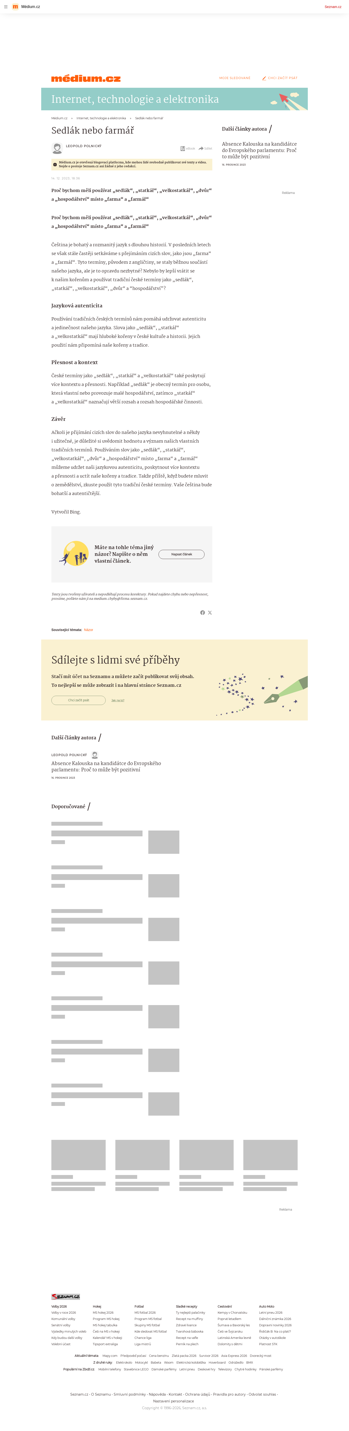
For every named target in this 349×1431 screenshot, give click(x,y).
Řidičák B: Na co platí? (275, 1331)
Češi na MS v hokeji (106, 1331)
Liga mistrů (143, 1344)
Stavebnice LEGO (136, 1369)
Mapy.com (110, 1356)
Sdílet (205, 149)
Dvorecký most (260, 1356)
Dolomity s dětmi (230, 1344)
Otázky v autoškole (272, 1338)
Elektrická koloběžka (191, 1362)
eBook (187, 149)
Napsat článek (181, 554)
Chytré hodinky (245, 1369)
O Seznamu (101, 1394)
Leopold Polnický (84, 146)
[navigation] (6, 7)
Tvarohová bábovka (189, 1331)
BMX (249, 1362)
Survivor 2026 (208, 1356)
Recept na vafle (187, 1338)
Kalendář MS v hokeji (107, 1338)
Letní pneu (187, 1369)
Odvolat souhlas (262, 1394)
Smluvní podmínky (130, 1394)
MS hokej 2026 (103, 1312)
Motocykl (141, 1362)
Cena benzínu (159, 1356)
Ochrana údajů (197, 1394)
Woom (169, 1362)
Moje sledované (235, 78)
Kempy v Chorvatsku (232, 1312)
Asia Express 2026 (234, 1356)
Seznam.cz (333, 7)
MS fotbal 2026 (145, 1312)
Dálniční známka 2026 (275, 1319)
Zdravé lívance (186, 1325)
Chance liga (143, 1338)
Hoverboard (217, 1362)
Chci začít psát (279, 78)
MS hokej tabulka (105, 1325)
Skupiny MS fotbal (147, 1325)
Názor (88, 630)
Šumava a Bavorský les (234, 1325)
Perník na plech (187, 1344)
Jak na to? (117, 700)
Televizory (225, 1369)
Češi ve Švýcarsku (230, 1331)
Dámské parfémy (163, 1369)
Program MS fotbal (148, 1319)
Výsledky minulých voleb (68, 1331)
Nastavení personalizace (173, 1401)
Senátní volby (60, 1325)
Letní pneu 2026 (270, 1312)
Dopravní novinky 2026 (275, 1325)
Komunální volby (63, 1319)
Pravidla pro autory (229, 1394)
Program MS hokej (106, 1319)
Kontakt (175, 1394)
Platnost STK (268, 1344)
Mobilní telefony (109, 1369)
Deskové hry (206, 1369)
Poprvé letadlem (229, 1319)
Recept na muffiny (189, 1319)
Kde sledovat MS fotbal (151, 1331)
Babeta (156, 1362)
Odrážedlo (236, 1362)
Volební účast (61, 1344)
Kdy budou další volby (66, 1338)
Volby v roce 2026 (63, 1312)
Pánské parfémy (271, 1369)
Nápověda (157, 1394)
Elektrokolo (124, 1362)
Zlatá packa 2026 (184, 1356)
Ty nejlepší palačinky (190, 1312)
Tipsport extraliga (105, 1344)
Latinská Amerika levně (234, 1338)
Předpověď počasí (133, 1356)
